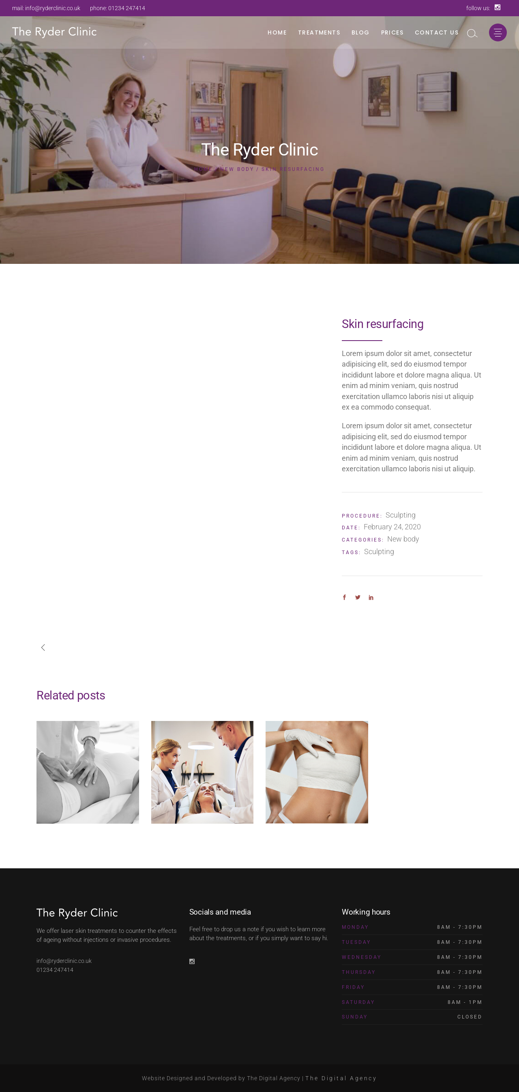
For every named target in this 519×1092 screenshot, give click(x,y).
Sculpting (401, 515)
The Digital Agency (341, 1078)
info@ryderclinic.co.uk (52, 8)
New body (403, 539)
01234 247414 (126, 8)
